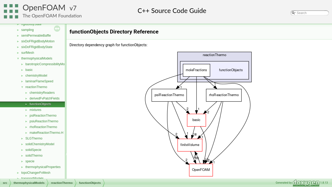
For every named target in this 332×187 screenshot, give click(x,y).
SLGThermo (33, 138)
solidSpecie (33, 150)
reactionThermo (36, 87)
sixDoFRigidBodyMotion (37, 41)
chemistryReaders (42, 93)
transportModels (32, 178)
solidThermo (34, 155)
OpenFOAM (44, 7)
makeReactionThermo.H (46, 133)
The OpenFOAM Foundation (52, 15)
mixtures (35, 110)
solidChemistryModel (39, 144)
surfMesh (27, 53)
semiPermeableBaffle (36, 35)
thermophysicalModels (36, 58)
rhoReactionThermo (43, 127)
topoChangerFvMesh (35, 173)
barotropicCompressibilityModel (47, 64)
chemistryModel (36, 75)
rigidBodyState (31, 24)
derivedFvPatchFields (44, 98)
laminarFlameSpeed (39, 81)
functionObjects (40, 104)
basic (29, 70)
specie (29, 161)
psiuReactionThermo (44, 121)
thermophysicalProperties (42, 167)
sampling (27, 30)
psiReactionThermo (43, 115)
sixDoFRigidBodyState (36, 47)
